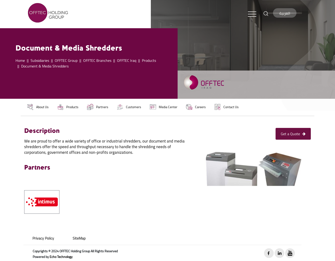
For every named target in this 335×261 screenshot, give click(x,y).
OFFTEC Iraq (126, 60)
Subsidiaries (40, 60)
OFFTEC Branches (97, 60)
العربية (284, 13)
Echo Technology (61, 257)
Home (20, 60)
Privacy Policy (43, 238)
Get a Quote (293, 133)
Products (149, 60)
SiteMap (79, 238)
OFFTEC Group (66, 60)
